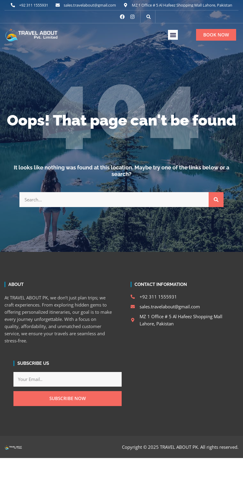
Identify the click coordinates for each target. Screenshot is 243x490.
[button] (148, 17)
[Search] (216, 199)
